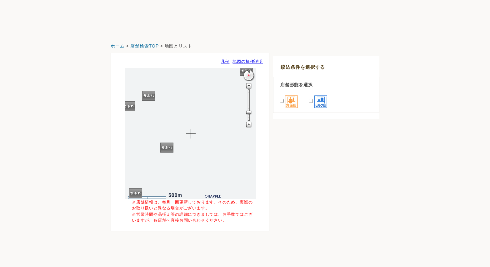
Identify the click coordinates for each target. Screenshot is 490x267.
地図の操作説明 (247, 61)
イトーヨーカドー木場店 (301, 178)
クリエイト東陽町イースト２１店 (310, 248)
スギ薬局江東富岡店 (297, 196)
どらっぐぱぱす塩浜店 (299, 231)
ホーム (117, 45)
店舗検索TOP (144, 45)
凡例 (225, 61)
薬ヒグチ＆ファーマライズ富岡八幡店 (314, 213)
